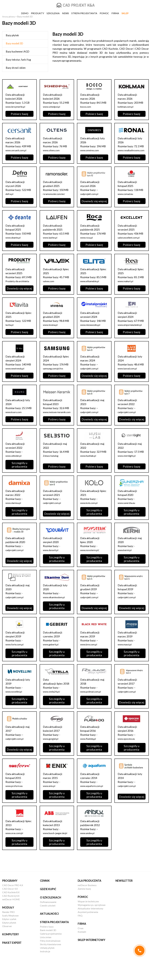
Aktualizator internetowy (90, 908)
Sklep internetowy (91, 940)
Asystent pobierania (88, 912)
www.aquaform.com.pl (93, 793)
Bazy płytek (12, 35)
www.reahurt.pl (127, 285)
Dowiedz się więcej (94, 205)
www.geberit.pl (52, 652)
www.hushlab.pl (89, 463)
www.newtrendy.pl (16, 372)
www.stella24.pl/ (52, 699)
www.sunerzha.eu (128, 510)
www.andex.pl (88, 841)
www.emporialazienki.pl (131, 328)
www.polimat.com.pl (92, 699)
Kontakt (82, 931)
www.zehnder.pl (14, 463)
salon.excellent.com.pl (130, 241)
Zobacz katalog (51, 463)
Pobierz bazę (19, 114)
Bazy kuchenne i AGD (17, 51)
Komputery (10, 934)
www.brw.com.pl (89, 652)
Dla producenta (89, 880)
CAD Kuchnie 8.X (10, 892)
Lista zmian (45, 937)
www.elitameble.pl (91, 285)
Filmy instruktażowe (50, 940)
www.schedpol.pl (53, 106)
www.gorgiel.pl (51, 746)
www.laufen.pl (51, 241)
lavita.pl (9, 328)
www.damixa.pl (14, 510)
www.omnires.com (91, 150)
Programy (9, 880)
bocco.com (86, 106)
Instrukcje (45, 951)
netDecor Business (87, 885)
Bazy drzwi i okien (16, 67)
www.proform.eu (15, 793)
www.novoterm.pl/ (91, 558)
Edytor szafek (9, 919)
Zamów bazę (84, 888)
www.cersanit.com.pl (17, 150)
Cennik (45, 880)
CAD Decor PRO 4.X (12, 885)
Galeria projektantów (51, 933)
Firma (115, 13)
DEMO (24, 13)
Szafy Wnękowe (10, 915)
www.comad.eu (127, 197)
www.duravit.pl (51, 558)
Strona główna (9, 16)
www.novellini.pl (14, 699)
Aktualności (49, 913)
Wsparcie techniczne (88, 901)
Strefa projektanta (84, 13)
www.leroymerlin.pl (16, 106)
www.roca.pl (87, 241)
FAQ (80, 915)
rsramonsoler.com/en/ (55, 197)
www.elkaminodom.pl (55, 605)
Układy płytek (47, 947)
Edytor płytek (9, 922)
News (65, 13)
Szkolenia (53, 13)
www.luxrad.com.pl (129, 372)
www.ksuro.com (14, 416)
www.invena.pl (51, 328)
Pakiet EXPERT (12, 942)
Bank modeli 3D (48, 930)
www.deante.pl (14, 241)
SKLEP (125, 13)
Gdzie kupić (48, 889)
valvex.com (49, 285)
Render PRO (8, 912)
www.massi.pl (125, 652)
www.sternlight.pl (128, 463)
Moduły (8, 907)
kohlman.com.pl (126, 106)
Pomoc (104, 13)
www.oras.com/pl (15, 841)
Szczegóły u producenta (19, 472)
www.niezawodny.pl (91, 328)
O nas (80, 928)
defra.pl (9, 197)
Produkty (37, 13)
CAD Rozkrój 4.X (10, 895)
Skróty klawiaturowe (50, 944)
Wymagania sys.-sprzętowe (91, 904)
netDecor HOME (11, 899)
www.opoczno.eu (128, 746)
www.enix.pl (50, 793)
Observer (7, 926)
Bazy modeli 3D (14, 43)
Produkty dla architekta (18, 285)
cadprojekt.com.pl (90, 197)
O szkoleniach (50, 897)
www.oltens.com (52, 150)
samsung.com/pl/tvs (54, 372)
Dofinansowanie (48, 902)
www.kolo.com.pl (90, 510)
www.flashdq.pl (89, 746)
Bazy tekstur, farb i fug (18, 59)
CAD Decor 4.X (10, 888)
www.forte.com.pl (15, 652)
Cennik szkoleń (47, 905)
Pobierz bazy (47, 926)
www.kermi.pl (125, 558)
